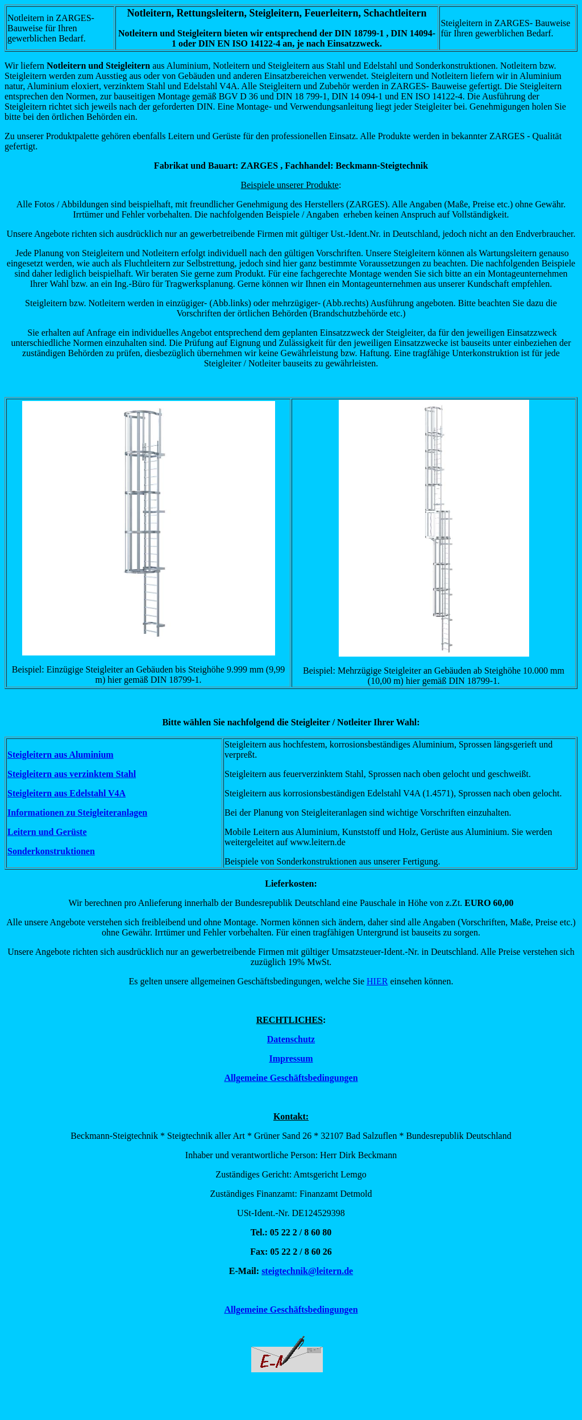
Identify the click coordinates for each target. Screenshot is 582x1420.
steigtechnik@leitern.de (307, 1271)
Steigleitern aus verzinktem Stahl (71, 774)
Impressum (291, 1058)
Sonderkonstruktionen (51, 851)
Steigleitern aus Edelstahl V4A (66, 793)
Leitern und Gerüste (47, 832)
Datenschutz (291, 1039)
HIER (377, 981)
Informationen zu (42, 812)
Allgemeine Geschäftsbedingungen (290, 1078)
